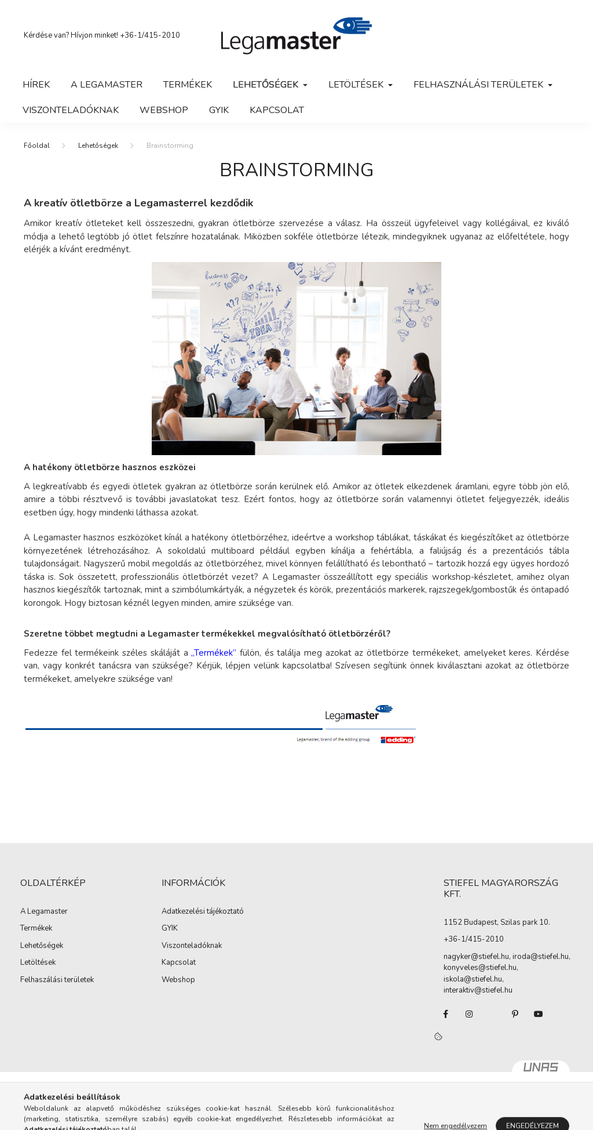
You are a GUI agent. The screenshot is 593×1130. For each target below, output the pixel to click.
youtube (538, 1014)
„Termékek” (213, 653)
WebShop (164, 110)
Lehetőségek (98, 145)
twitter (492, 1014)
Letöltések (38, 963)
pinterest (515, 1014)
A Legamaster (106, 84)
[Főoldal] (37, 145)
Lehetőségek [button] (267, 84)
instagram (469, 1014)
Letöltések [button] (357, 84)
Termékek (187, 84)
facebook (445, 1014)
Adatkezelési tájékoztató (203, 912)
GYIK (219, 110)
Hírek (36, 84)
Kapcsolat (277, 110)
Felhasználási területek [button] (479, 84)
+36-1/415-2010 (150, 35)
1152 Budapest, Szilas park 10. (497, 922)
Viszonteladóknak (71, 110)
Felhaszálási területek (57, 980)
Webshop (178, 980)
